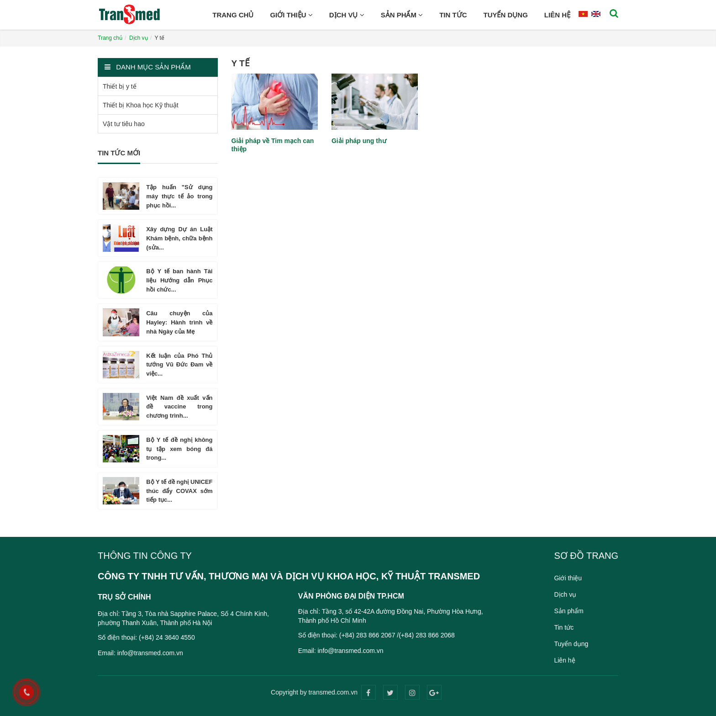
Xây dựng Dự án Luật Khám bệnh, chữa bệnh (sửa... (179, 238)
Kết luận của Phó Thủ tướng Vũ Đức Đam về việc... (179, 364)
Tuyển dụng (505, 15)
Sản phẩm (402, 15)
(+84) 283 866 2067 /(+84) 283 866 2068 (397, 635)
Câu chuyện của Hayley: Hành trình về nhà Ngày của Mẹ (179, 322)
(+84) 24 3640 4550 (167, 637)
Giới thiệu (291, 15)
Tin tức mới (119, 153)
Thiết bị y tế (120, 86)
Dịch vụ (346, 15)
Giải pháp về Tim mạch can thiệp (273, 145)
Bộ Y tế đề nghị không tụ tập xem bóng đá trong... (179, 448)
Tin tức (453, 15)
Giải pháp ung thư (359, 140)
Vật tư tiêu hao (124, 123)
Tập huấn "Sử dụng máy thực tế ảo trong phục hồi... (179, 196)
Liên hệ (557, 15)
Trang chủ (232, 15)
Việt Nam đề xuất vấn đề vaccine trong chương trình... (179, 406)
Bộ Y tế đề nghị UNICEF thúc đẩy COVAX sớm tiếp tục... (179, 491)
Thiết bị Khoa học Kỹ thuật (141, 105)
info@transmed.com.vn (150, 653)
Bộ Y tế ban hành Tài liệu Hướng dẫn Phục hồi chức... (179, 280)
